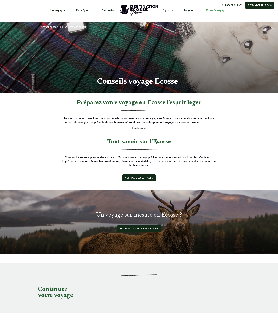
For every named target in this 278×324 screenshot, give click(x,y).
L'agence (189, 10)
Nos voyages (57, 10)
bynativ (168, 10)
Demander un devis (260, 5)
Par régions (83, 10)
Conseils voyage (216, 10)
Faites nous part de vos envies (139, 228)
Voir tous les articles (139, 177)
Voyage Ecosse (49, 27)
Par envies (108, 10)
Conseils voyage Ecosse (73, 27)
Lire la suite (139, 128)
